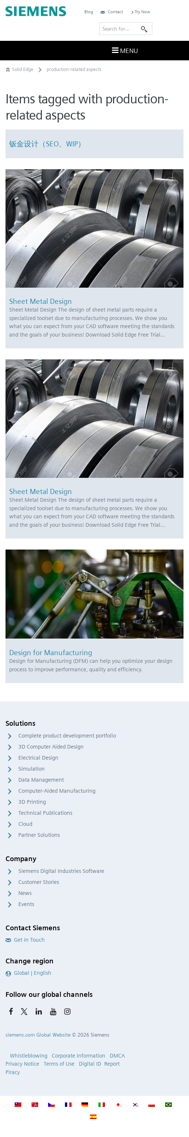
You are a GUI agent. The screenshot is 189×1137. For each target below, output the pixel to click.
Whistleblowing (28, 1055)
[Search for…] (125, 28)
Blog (88, 11)
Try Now (140, 11)
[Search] (144, 29)
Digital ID (90, 1063)
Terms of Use (59, 1063)
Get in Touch (25, 940)
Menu (124, 50)
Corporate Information (78, 1055)
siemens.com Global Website (38, 1035)
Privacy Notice (22, 1063)
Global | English (28, 973)
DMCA (117, 1055)
